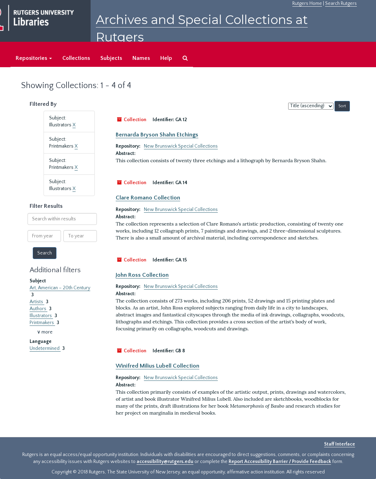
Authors (38, 309)
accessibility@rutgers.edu (165, 461)
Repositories (34, 58)
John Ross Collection (142, 275)
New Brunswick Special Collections (181, 146)
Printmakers (42, 322)
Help (166, 58)
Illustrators (41, 316)
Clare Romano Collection (148, 198)
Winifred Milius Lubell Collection (157, 366)
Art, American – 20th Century (60, 288)
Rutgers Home (307, 3)
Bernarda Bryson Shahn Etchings (157, 135)
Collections (76, 58)
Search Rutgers (341, 3)
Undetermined (45, 348)
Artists (37, 302)
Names (141, 58)
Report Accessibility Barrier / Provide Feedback (280, 461)
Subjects (111, 58)
